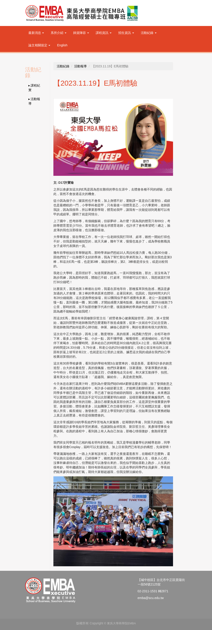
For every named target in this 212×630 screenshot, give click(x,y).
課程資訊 (104, 33)
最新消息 (36, 33)
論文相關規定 (39, 45)
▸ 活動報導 (34, 101)
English (62, 45)
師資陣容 (81, 33)
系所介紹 (58, 33)
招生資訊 (126, 33)
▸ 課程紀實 (34, 88)
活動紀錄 (149, 33)
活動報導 (80, 66)
